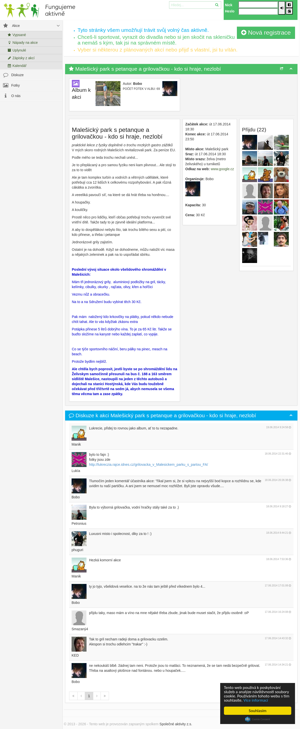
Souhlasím (258, 710)
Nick (228, 5)
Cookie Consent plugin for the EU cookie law (257, 719)
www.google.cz (222, 169)
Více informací (255, 700)
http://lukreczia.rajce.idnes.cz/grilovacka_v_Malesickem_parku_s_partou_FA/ (148, 465)
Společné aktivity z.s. (176, 724)
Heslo (229, 11)
